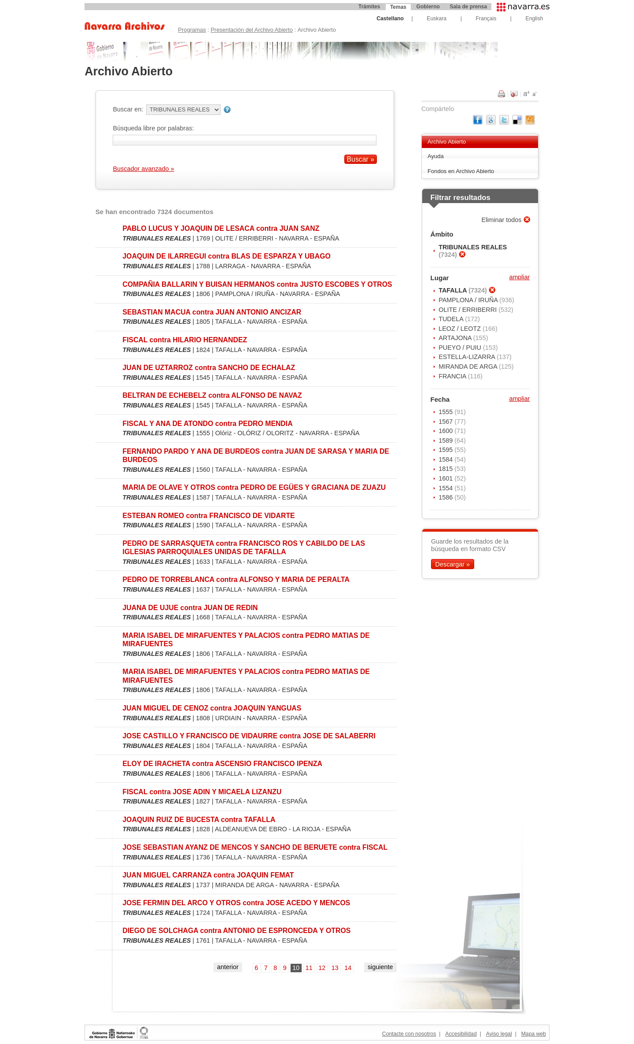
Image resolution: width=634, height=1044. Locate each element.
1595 (446, 449)
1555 (446, 411)
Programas (192, 29)
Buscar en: (128, 109)
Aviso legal (499, 1034)
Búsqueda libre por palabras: (153, 128)
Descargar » (452, 563)
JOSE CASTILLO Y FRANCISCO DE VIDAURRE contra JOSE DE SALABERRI (249, 736)
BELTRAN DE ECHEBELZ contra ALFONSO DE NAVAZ (212, 395)
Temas (398, 7)
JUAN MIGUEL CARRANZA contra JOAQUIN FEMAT (208, 875)
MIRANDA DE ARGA (469, 366)
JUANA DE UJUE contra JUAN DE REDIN (190, 607)
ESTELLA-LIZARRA (468, 356)
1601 (446, 478)
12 (321, 967)
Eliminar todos (502, 219)
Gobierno (428, 7)
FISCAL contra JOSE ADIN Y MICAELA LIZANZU (201, 792)
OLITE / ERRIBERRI (468, 309)
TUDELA (452, 318)
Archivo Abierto (447, 141)
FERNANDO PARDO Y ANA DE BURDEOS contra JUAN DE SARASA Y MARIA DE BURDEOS (255, 455)
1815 (446, 468)
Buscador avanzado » (143, 168)
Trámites (369, 7)
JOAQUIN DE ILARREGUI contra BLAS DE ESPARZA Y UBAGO (226, 256)
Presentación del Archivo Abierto (251, 29)
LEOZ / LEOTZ (461, 328)
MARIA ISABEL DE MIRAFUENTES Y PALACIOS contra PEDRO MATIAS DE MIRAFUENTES (246, 640)
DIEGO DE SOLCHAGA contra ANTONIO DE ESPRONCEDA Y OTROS (236, 930)
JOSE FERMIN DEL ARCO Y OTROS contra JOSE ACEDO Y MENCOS (236, 903)
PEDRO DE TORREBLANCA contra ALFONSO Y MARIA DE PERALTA (236, 579)
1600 (446, 430)
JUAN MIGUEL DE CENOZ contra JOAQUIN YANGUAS (211, 708)
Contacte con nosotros (409, 1034)
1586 (446, 497)
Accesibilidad (460, 1034)
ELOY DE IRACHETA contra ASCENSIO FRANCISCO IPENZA (222, 763)
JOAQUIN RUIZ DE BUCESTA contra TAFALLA (198, 819)
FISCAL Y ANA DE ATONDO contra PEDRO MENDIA (207, 423)
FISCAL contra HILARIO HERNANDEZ (184, 340)
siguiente (380, 966)
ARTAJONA (456, 337)
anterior (228, 966)
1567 (446, 421)
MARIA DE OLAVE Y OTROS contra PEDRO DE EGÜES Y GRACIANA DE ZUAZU (254, 487)
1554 (446, 488)
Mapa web (533, 1034)
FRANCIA (453, 376)
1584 (446, 459)
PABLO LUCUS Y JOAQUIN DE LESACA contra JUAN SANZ (220, 228)
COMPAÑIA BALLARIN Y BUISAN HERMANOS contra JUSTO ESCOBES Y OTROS (257, 284)
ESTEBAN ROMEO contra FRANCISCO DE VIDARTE (208, 515)
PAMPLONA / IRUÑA (469, 300)
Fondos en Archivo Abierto (461, 171)
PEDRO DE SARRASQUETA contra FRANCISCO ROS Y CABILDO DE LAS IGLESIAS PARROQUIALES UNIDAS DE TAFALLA (243, 547)
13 (335, 967)
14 (347, 967)
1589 (446, 440)
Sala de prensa (468, 7)
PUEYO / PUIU (461, 347)
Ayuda (436, 156)
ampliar (519, 277)
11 (309, 967)
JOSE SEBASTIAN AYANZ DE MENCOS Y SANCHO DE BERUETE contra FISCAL (254, 847)
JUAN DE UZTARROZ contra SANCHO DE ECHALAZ (208, 367)
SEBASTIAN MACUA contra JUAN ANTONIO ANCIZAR (211, 312)
